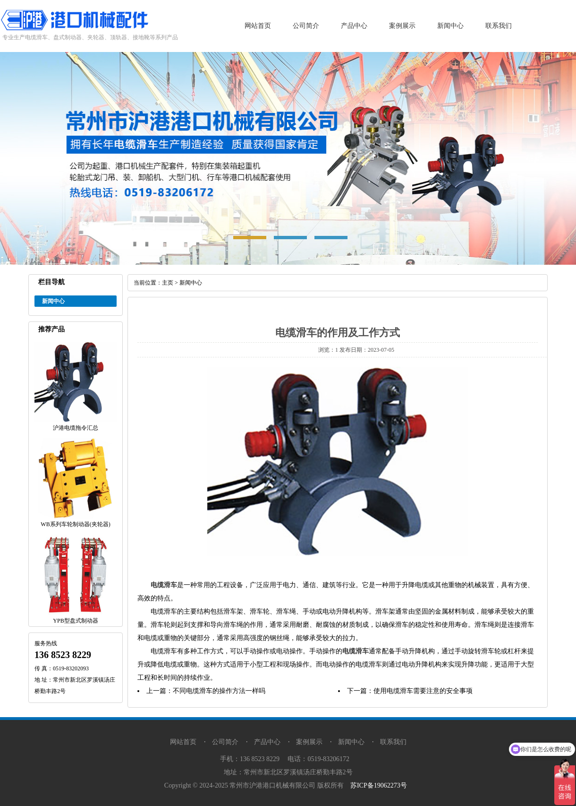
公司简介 (306, 25)
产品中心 (354, 25)
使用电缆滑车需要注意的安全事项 (423, 690)
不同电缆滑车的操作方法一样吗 (219, 690)
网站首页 (258, 25)
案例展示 (402, 25)
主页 (167, 282)
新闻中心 (450, 25)
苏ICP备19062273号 (378, 785)
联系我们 (498, 25)
